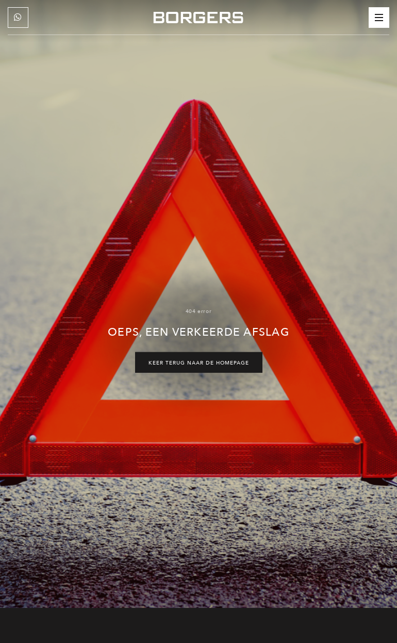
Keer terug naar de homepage (198, 362)
